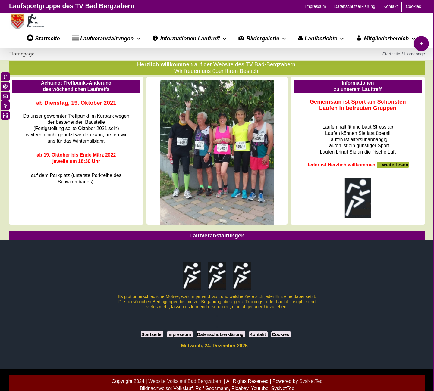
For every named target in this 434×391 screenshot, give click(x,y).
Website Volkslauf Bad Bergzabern (185, 381)
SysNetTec (310, 381)
